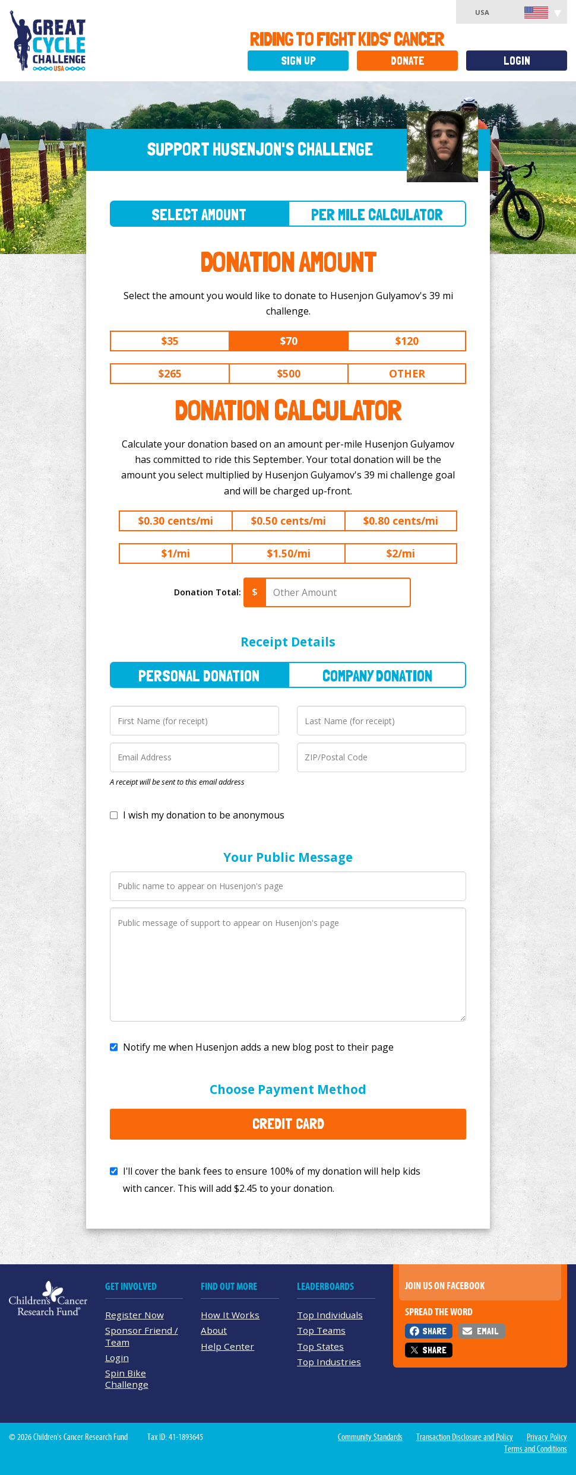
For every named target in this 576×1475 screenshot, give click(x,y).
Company (377, 676)
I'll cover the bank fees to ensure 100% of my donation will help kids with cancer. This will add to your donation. (271, 1180)
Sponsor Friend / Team (141, 1335)
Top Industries (329, 1362)
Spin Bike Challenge (126, 1378)
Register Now (134, 1315)
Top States (320, 1346)
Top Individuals (330, 1315)
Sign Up (298, 61)
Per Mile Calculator (377, 214)
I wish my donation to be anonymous (203, 814)
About (214, 1330)
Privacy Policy (547, 1437)
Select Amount (198, 214)
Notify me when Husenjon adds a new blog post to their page (258, 1047)
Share (434, 1331)
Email (487, 1331)
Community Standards (370, 1437)
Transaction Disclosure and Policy (464, 1437)
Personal (198, 676)
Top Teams (321, 1330)
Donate (408, 61)
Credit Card (288, 1124)
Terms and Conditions (535, 1449)
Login (517, 61)
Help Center (227, 1346)
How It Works (230, 1315)
